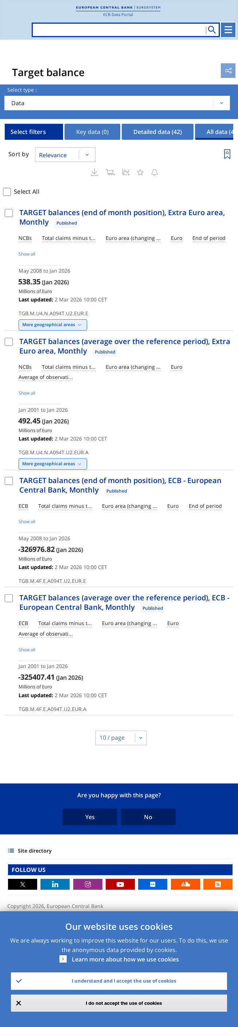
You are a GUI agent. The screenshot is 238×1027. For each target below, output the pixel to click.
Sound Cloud (185, 884)
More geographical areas (48, 324)
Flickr (152, 884)
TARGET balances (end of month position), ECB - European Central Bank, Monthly (120, 485)
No (148, 817)
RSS (218, 884)
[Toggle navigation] (228, 30)
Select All (26, 191)
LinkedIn (55, 884)
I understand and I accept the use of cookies (124, 980)
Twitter (22, 884)
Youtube (120, 884)
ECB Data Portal (118, 14)
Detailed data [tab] (157, 132)
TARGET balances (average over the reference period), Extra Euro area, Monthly (124, 346)
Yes (90, 817)
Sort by (18, 154)
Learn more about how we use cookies (125, 959)
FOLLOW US (29, 870)
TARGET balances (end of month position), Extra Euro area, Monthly (122, 217)
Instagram (87, 884)
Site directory (35, 850)
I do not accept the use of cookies (124, 1003)
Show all (27, 254)
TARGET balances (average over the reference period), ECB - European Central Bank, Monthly (124, 602)
